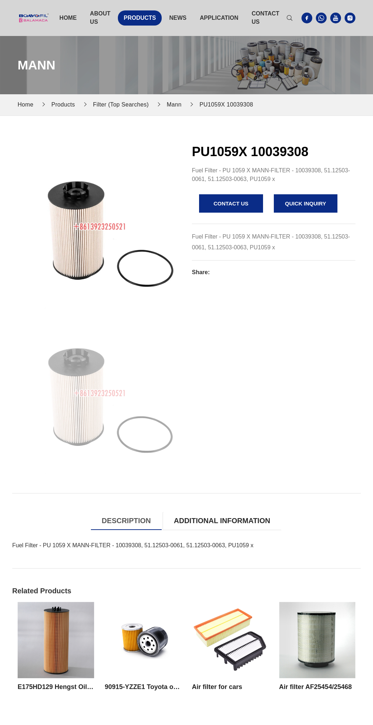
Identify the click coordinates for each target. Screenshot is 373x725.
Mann (174, 104)
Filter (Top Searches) (121, 104)
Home (68, 18)
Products (140, 18)
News (177, 18)
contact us (230, 203)
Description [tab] (126, 521)
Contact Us (265, 17)
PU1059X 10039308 (226, 104)
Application (219, 18)
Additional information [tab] (222, 521)
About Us (100, 17)
